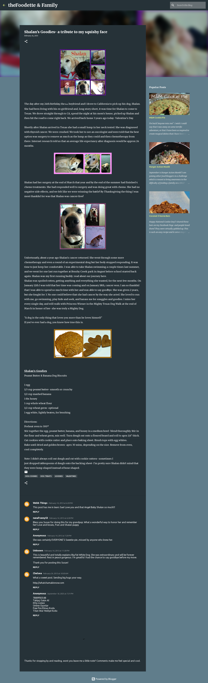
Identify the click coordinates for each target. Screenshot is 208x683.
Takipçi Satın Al (41, 600)
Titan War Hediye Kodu (45, 610)
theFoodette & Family (33, 5)
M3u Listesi (39, 603)
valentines (71, 476)
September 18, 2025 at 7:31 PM (60, 594)
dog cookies (31, 476)
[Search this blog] (190, 5)
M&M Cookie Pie (157, 118)
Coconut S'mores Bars (159, 216)
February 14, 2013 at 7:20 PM (59, 536)
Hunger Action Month (159, 167)
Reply (36, 512)
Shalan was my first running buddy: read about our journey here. (69, 276)
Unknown (38, 550)
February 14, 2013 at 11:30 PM (56, 551)
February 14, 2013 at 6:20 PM (61, 503)
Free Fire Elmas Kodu (44, 608)
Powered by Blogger (104, 679)
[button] (26, 42)
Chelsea (37, 573)
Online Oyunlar (40, 605)
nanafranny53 (40, 518)
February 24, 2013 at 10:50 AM (55, 573)
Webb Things (40, 503)
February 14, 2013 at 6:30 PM (61, 518)
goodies (59, 476)
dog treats (46, 476)
